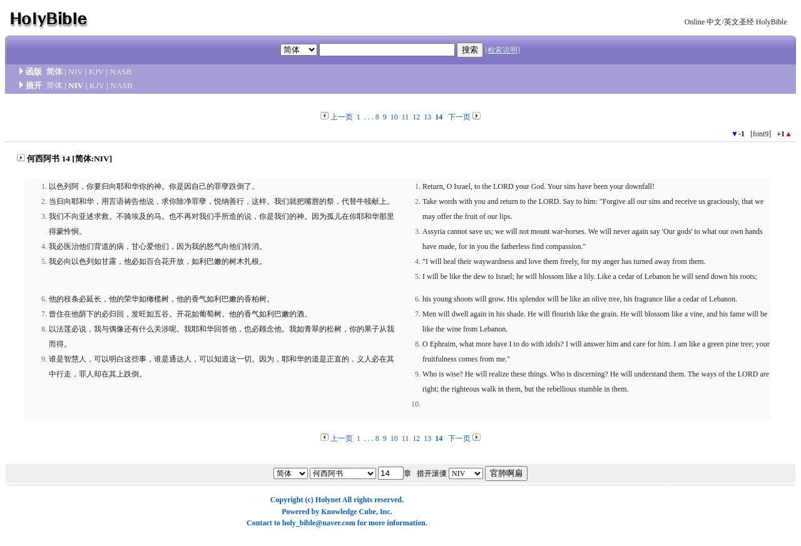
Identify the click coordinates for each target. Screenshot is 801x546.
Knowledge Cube (348, 511)
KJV (96, 71)
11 (405, 117)
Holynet (328, 499)
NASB (121, 71)
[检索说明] (502, 50)
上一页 (341, 117)
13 (427, 117)
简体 (54, 71)
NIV (75, 71)
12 (416, 117)
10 (394, 117)
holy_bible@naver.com (318, 522)
